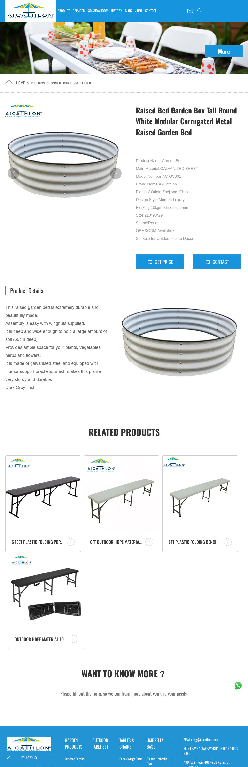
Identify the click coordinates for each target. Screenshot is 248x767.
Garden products (63, 82)
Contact (217, 261)
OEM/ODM (79, 10)
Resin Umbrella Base (156, 675)
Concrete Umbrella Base (158, 659)
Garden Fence (73, 706)
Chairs (123, 662)
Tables (123, 651)
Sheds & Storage (75, 662)
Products (38, 82)
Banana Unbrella (157, 713)
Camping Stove (74, 740)
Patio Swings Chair (130, 639)
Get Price (160, 261)
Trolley (123, 673)
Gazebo (69, 718)
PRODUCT (64, 10)
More (224, 51)
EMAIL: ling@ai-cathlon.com (201, 620)
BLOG (128, 10)
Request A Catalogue (202, 665)
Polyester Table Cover (101, 744)
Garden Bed (83, 82)
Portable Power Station (155, 736)
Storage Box (72, 684)
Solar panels (131, 730)
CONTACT (150, 10)
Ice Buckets (72, 673)
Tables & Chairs (126, 624)
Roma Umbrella (156, 701)
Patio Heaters (73, 729)
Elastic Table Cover (103, 758)
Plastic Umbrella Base (157, 642)
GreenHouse (72, 695)
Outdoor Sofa (127, 695)
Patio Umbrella (155, 686)
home (20, 83)
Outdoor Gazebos (75, 639)
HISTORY (116, 10)
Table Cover (102, 730)
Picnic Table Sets (129, 684)
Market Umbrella (157, 724)
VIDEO (138, 10)
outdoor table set (100, 624)
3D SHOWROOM (98, 10)
